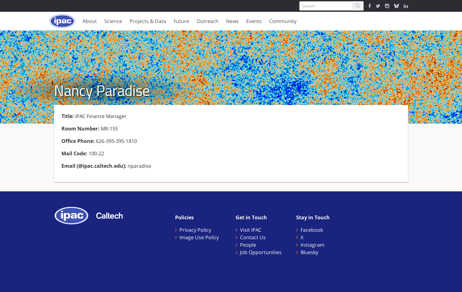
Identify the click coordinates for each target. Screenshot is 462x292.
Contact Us (253, 237)
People (248, 244)
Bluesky (309, 252)
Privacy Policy (195, 229)
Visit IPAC (250, 229)
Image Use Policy (199, 237)
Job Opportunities (261, 252)
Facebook (312, 229)
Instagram (312, 244)
